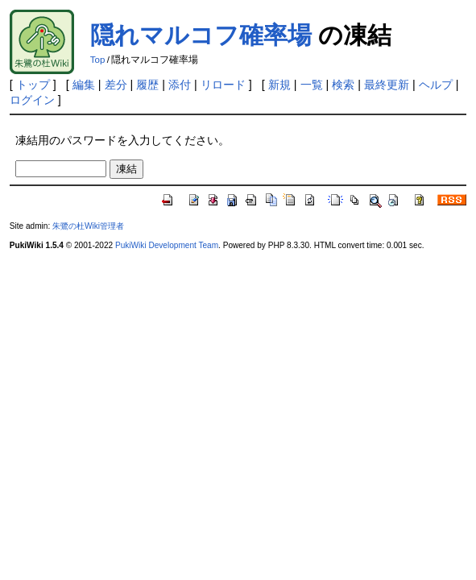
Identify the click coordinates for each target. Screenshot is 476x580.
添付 (179, 84)
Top (98, 59)
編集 (83, 84)
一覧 (311, 84)
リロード (223, 84)
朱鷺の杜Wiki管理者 (88, 226)
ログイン (32, 99)
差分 (116, 84)
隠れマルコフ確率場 (201, 35)
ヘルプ (436, 84)
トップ (33, 84)
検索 (343, 84)
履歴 (147, 84)
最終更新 (386, 84)
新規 (279, 84)
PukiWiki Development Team (166, 245)
